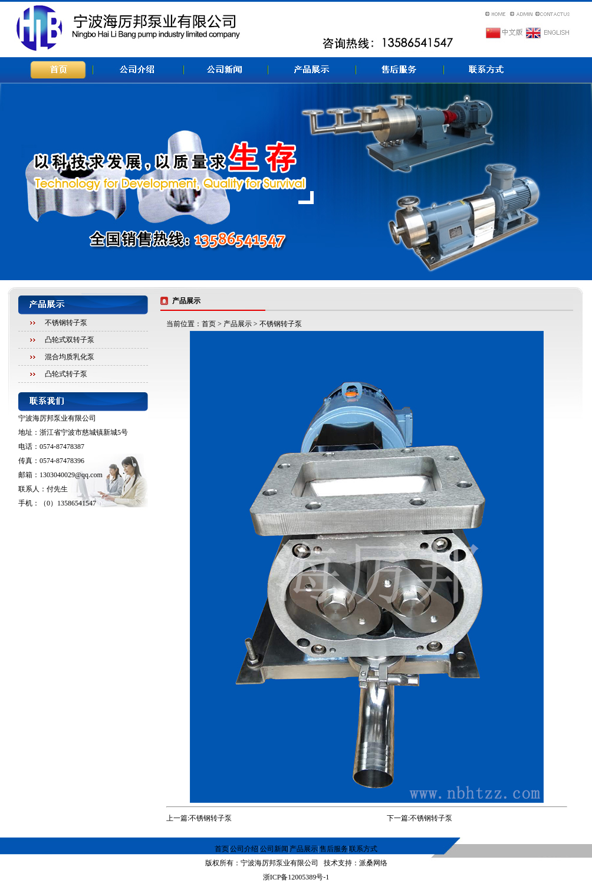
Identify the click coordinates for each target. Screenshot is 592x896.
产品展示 (237, 324)
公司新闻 (274, 849)
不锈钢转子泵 (66, 323)
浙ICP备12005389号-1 (296, 877)
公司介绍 (244, 849)
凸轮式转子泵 (66, 374)
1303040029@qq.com (71, 475)
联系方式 (363, 849)
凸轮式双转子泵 (69, 340)
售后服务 (334, 849)
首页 (209, 324)
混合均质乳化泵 (69, 357)
